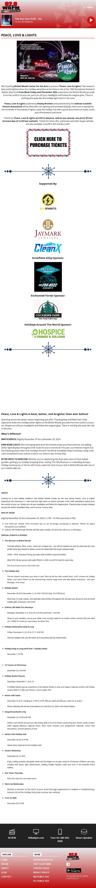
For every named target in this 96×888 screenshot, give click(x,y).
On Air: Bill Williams (24, 22)
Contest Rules (41, 868)
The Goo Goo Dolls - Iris (28, 18)
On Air (4, 864)
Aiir (77, 878)
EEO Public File (41, 876)
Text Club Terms (42, 864)
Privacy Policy (41, 872)
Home (4, 859)
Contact (6, 876)
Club (3, 872)
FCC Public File (41, 881)
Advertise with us (43, 859)
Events (5, 868)
